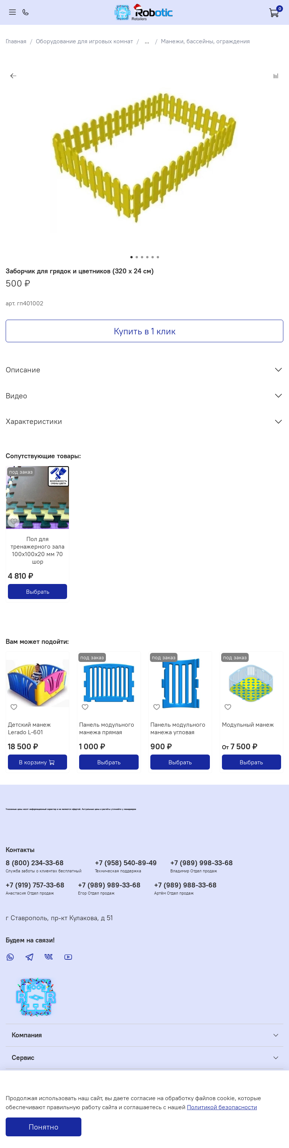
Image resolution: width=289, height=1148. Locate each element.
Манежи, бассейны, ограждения (205, 41)
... (147, 41)
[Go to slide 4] (147, 257)
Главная (16, 41)
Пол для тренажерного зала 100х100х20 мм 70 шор (37, 550)
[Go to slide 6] (158, 257)
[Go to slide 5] (152, 257)
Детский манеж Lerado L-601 (29, 728)
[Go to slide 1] (131, 257)
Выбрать (37, 592)
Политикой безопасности (222, 1107)
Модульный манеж (248, 724)
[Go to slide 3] (142, 257)
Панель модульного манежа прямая (106, 728)
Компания (27, 1035)
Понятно (43, 1126)
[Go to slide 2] (137, 257)
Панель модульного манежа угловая (177, 728)
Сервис (23, 1057)
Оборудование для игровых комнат (84, 41)
